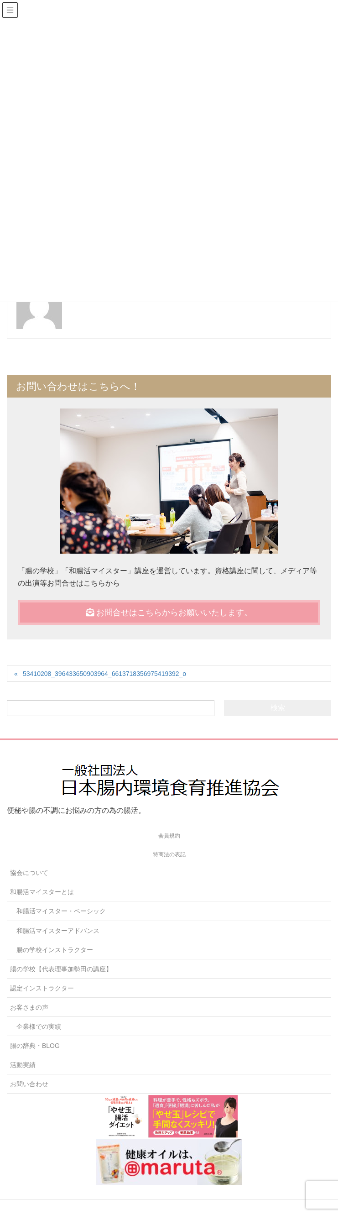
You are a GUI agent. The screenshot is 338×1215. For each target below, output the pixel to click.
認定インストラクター (42, 988)
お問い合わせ (29, 1084)
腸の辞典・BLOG (35, 1045)
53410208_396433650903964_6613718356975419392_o (104, 673)
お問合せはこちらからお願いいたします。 (169, 612)
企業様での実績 (38, 1026)
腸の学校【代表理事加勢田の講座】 (61, 969)
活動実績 (23, 1064)
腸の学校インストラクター (54, 949)
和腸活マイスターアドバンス (57, 930)
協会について (29, 872)
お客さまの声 (29, 1007)
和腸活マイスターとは (42, 892)
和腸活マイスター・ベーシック (61, 911)
